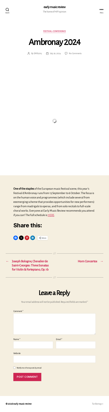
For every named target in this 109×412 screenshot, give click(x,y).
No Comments (75, 53)
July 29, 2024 (55, 53)
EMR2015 (38, 53)
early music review (54, 7)
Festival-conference (54, 31)
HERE (51, 215)
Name (16, 339)
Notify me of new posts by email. (29, 368)
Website (17, 353)
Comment (18, 311)
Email (59, 339)
